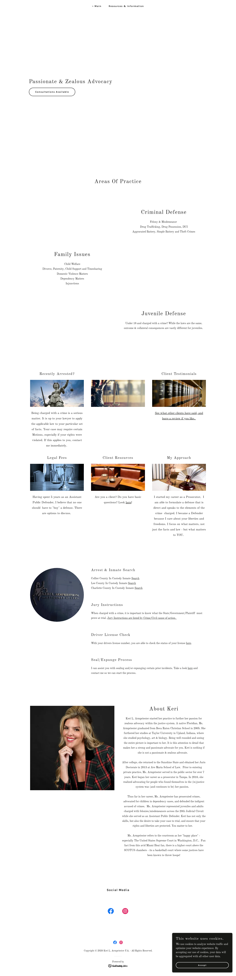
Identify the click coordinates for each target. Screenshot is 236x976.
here (128, 502)
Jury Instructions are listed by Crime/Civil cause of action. (142, 618)
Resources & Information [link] (126, 6)
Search (135, 578)
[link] (111, 911)
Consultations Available (52, 91)
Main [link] (98, 6)
